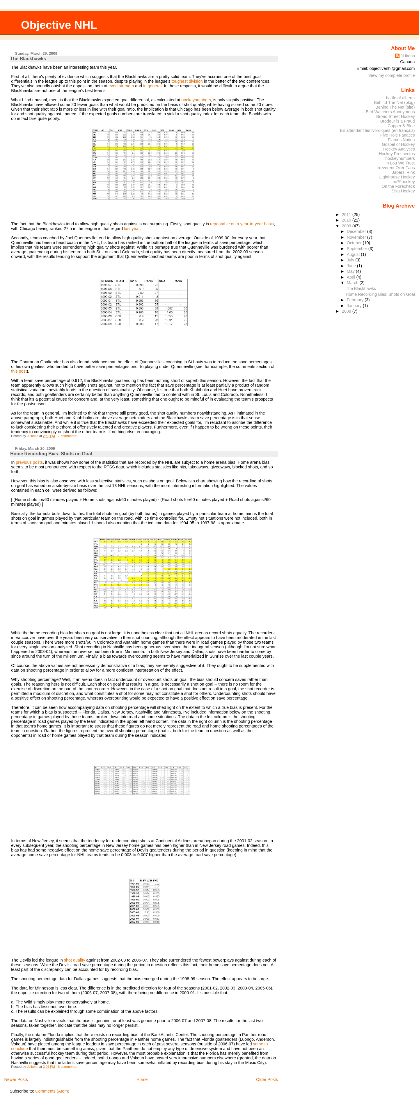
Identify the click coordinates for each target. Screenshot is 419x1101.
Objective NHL (59, 25)
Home (142, 1079)
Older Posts (267, 1079)
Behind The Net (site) (395, 107)
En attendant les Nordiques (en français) (377, 130)
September (357, 248)
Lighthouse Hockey (397, 177)
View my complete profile (391, 75)
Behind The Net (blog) (394, 102)
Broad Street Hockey (395, 116)
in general (152, 86)
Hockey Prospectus (397, 153)
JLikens (408, 56)
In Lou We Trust (400, 163)
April (351, 277)
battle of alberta (400, 97)
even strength (121, 86)
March (353, 282)
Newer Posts (16, 1079)
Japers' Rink (403, 172)
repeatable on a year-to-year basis (242, 224)
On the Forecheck (398, 186)
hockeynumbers (196, 100)
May (351, 271)
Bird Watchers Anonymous (390, 111)
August (354, 254)
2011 (347, 214)
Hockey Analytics (399, 149)
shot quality (74, 960)
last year (132, 228)
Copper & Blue (401, 125)
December (357, 231)
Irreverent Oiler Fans (396, 167)
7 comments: (68, 436)
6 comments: (68, 1066)
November (357, 237)
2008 (347, 311)
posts (38, 462)
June (352, 265)
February (356, 300)
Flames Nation (401, 139)
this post (19, 371)
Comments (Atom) (52, 1091)
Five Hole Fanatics (397, 135)
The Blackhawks (28, 58)
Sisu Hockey (403, 191)
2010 (347, 220)
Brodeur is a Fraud (397, 121)
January (355, 305)
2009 (347, 226)
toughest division (187, 81)
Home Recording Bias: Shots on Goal (51, 453)
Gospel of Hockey (398, 144)
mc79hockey (403, 181)
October (355, 242)
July (351, 260)
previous (23, 462)
